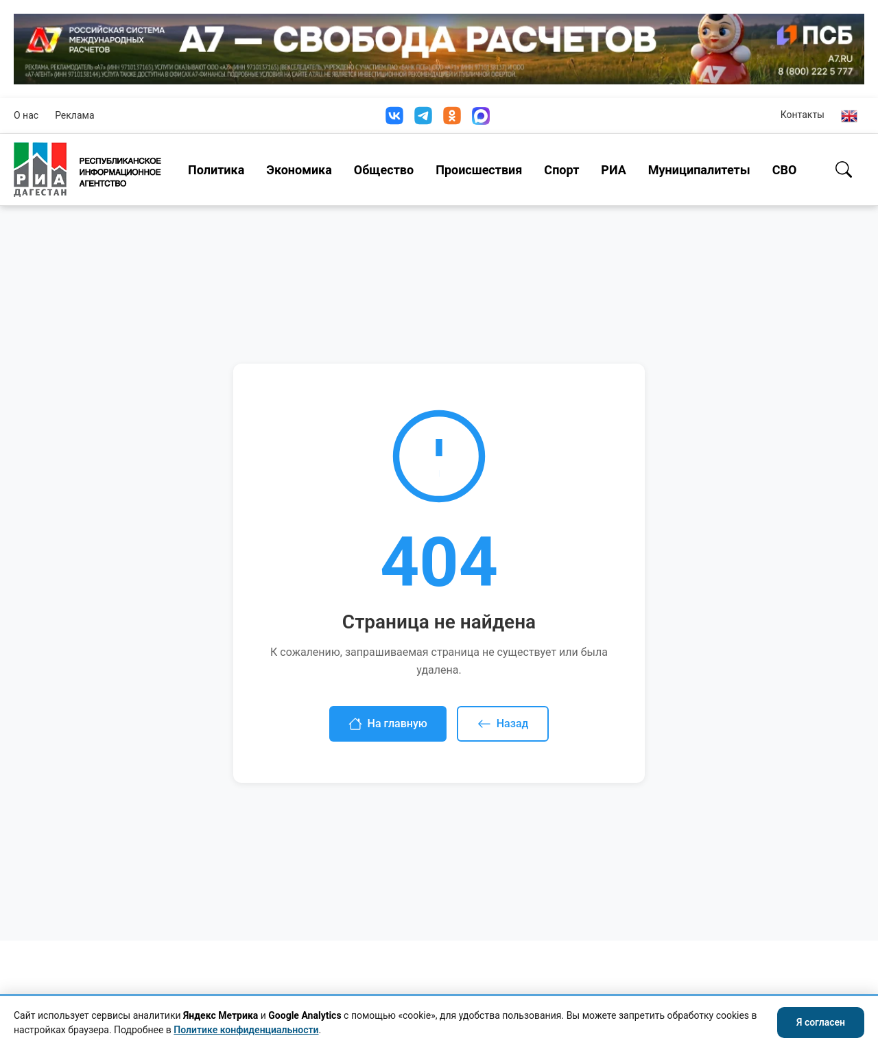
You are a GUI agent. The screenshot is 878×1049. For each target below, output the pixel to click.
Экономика (299, 170)
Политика (216, 170)
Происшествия (479, 170)
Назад (503, 724)
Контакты (802, 114)
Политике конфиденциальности (246, 1029)
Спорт (561, 170)
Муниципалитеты (699, 170)
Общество (384, 170)
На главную (387, 724)
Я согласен (820, 1022)
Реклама (74, 115)
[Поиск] (843, 169)
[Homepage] (87, 169)
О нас (26, 115)
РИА (613, 170)
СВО (784, 170)
